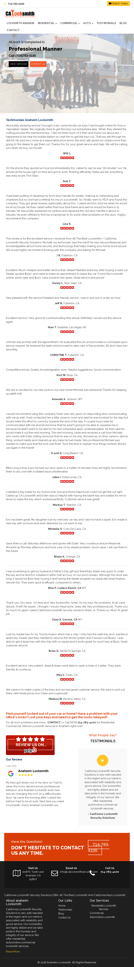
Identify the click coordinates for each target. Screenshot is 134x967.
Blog (123, 23)
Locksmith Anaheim (20, 23)
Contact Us (64, 917)
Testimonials (106, 23)
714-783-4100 (16, 3)
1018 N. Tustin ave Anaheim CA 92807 (33, 875)
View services (18, 64)
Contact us (38, 64)
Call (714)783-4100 (22, 56)
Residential (47, 23)
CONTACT (13, 30)
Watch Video (118, 3)
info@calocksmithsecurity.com (79, 871)
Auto (88, 23)
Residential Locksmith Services (103, 907)
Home (61, 905)
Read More (13, 951)
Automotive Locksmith (102, 917)
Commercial (70, 23)
